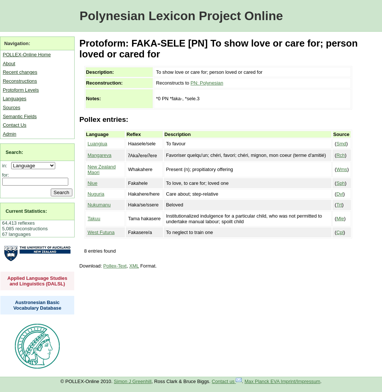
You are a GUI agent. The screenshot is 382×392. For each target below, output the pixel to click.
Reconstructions (20, 81)
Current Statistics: (26, 211)
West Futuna (101, 232)
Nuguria (96, 194)
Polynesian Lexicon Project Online (181, 16)
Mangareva (100, 155)
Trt (339, 205)
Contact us (227, 381)
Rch (340, 155)
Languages (14, 98)
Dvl (339, 194)
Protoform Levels (21, 90)
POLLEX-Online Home (27, 54)
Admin (9, 134)
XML (134, 266)
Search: (14, 152)
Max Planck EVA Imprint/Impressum (282, 381)
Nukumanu (99, 205)
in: (6, 165)
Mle (340, 218)
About (9, 63)
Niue (92, 183)
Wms (341, 169)
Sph (340, 183)
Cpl (340, 232)
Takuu (94, 218)
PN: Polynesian (207, 83)
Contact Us (14, 125)
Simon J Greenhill (132, 381)
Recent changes (20, 72)
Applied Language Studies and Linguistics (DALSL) (37, 281)
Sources (11, 107)
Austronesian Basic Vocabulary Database (37, 305)
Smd (341, 143)
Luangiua (97, 143)
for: (5, 175)
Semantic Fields (20, 116)
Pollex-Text (115, 266)
